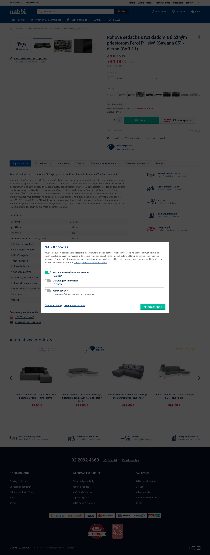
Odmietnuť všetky (53, 305)
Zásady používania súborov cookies (90, 262)
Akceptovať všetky (153, 306)
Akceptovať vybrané (74, 305)
